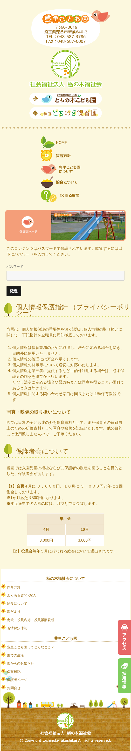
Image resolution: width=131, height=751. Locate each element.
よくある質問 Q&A (21, 595)
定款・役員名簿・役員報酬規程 (30, 620)
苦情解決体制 (17, 628)
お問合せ (14, 688)
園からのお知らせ (20, 663)
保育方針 (14, 587)
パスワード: (66, 272)
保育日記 (14, 672)
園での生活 (15, 655)
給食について (17, 603)
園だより (14, 612)
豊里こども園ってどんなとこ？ (30, 647)
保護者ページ (17, 680)
